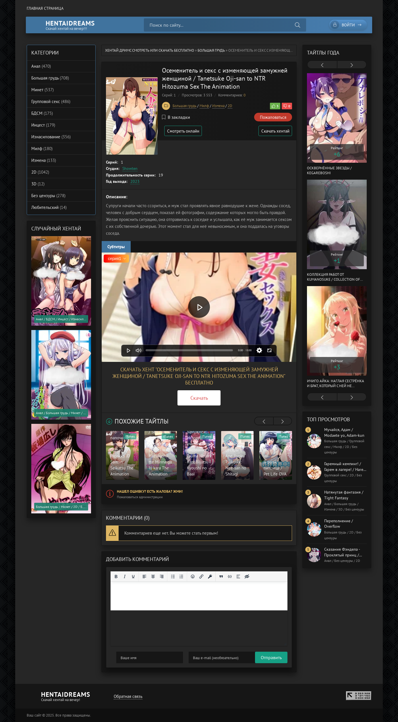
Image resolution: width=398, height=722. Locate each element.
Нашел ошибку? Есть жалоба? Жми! (150, 491)
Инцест (43, 125)
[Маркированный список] (173, 576)
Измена (218, 105)
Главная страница (45, 8)
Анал (41, 66)
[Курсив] (124, 576)
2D (230, 105)
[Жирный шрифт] (116, 576)
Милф (204, 105)
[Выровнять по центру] (153, 576)
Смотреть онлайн (184, 131)
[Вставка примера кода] (229, 576)
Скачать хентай (275, 131)
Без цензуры (48, 195)
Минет (42, 89)
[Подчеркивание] (133, 576)
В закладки (176, 117)
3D (38, 184)
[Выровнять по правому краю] (161, 576)
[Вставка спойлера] (238, 576)
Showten (130, 168)
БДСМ (42, 113)
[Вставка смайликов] (192, 576)
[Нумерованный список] (181, 576)
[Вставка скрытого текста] (247, 576)
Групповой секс (50, 101)
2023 (135, 181)
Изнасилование (51, 136)
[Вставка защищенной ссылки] (210, 576)
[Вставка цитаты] (221, 576)
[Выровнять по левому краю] (144, 576)
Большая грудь (211, 50)
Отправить (126, 657)
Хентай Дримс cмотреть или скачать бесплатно (149, 50)
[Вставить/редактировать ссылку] (201, 576)
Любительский (49, 207)
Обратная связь (127, 696)
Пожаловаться (273, 117)
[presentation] (264, 421)
